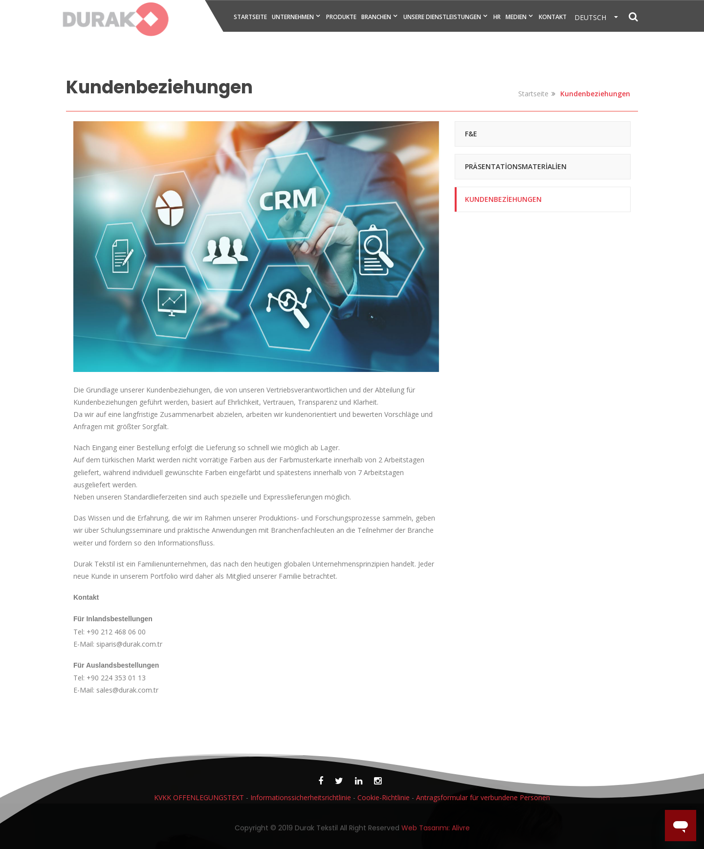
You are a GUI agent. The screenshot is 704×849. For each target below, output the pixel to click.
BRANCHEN (376, 17)
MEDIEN (516, 17)
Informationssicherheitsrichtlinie (300, 797)
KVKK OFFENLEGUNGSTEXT (200, 797)
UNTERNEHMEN (293, 17)
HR (497, 17)
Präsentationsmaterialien (516, 166)
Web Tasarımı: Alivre (435, 830)
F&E (471, 133)
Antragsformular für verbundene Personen (483, 797)
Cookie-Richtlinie (383, 797)
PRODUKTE (341, 17)
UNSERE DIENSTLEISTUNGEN (442, 17)
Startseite (533, 93)
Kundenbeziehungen (503, 199)
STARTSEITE (250, 17)
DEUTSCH (593, 17)
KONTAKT (553, 17)
